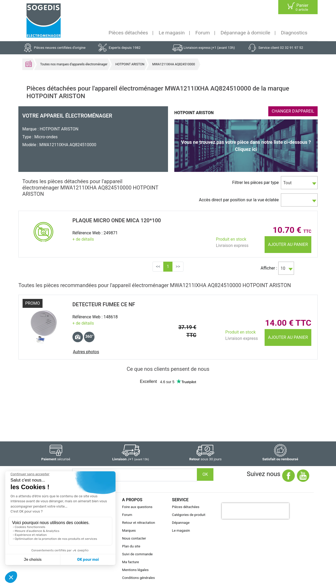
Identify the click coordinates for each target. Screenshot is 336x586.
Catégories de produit (188, 515)
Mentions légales (135, 570)
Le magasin (172, 33)
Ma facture (130, 562)
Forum (202, 33)
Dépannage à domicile (245, 33)
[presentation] (255, 511)
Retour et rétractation (138, 523)
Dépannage (181, 523)
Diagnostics (294, 33)
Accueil (28, 63)
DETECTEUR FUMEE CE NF (103, 304)
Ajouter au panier (288, 244)
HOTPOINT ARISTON (129, 64)
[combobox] (299, 182)
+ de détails (83, 239)
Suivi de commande (137, 554)
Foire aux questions (137, 507)
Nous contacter (134, 538)
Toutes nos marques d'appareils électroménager (73, 64)
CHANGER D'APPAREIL (293, 111)
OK (205, 474)
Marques (129, 530)
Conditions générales (138, 578)
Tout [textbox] (287, 182)
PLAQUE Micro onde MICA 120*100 (116, 220)
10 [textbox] (283, 268)
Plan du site (131, 546)
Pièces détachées (128, 33)
